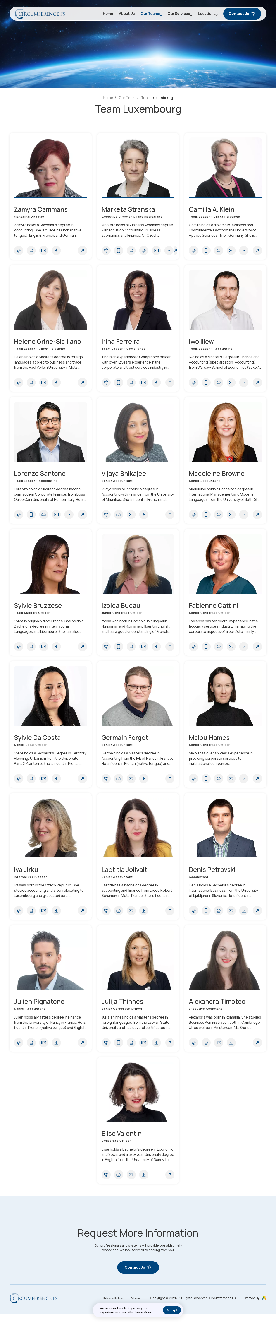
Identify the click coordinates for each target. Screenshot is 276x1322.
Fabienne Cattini (214, 608)
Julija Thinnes (123, 1007)
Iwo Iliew (201, 342)
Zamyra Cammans (42, 209)
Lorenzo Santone (41, 475)
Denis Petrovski (213, 874)
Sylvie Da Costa (38, 741)
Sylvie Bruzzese (38, 608)
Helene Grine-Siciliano (48, 342)
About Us (120, 14)
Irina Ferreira (121, 342)
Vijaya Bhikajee (125, 475)
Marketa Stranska (129, 209)
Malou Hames (210, 741)
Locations (204, 14)
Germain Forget (126, 741)
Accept (172, 1310)
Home (101, 14)
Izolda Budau (122, 608)
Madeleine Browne (217, 475)
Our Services (174, 14)
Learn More (143, 1312)
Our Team (127, 97)
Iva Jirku (26, 874)
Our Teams (144, 14)
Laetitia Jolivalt (125, 874)
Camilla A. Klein (212, 209)
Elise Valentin (122, 1140)
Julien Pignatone (40, 1007)
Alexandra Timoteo (218, 1007)
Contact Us (241, 14)
